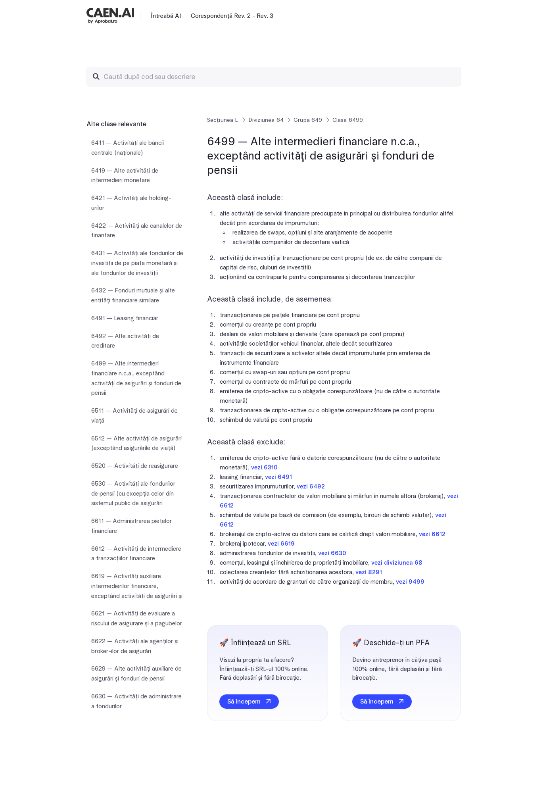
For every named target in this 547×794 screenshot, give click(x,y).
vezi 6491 (278, 477)
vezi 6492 (311, 486)
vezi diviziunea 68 (396, 562)
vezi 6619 (281, 543)
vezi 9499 (410, 581)
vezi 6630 (332, 553)
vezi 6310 (264, 467)
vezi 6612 (432, 534)
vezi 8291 (368, 572)
